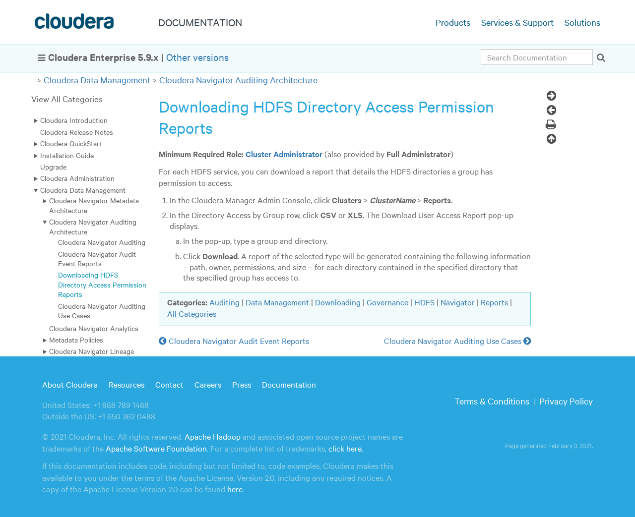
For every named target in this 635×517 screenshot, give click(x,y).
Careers (207, 384)
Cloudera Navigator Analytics (93, 328)
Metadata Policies (76, 340)
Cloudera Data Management (97, 79)
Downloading (338, 301)
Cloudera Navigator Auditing (101, 242)
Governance (387, 301)
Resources (126, 384)
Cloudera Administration (77, 178)
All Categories (191, 313)
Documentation (289, 384)
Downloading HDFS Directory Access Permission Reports (102, 284)
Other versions (197, 57)
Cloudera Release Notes (76, 132)
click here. (345, 448)
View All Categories (67, 98)
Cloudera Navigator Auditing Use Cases (101, 310)
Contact (169, 384)
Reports (494, 301)
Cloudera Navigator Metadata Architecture (94, 205)
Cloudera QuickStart (71, 143)
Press (241, 384)
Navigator (458, 301)
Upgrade (53, 167)
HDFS (424, 301)
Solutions (582, 22)
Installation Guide (67, 155)
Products (453, 22)
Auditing (224, 301)
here (235, 488)
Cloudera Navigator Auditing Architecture (238, 79)
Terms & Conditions (491, 400)
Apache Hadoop (213, 436)
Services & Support (517, 22)
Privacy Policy (566, 400)
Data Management (277, 301)
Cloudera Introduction (74, 120)
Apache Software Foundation (156, 448)
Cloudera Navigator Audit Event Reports (97, 258)
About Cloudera (70, 384)
